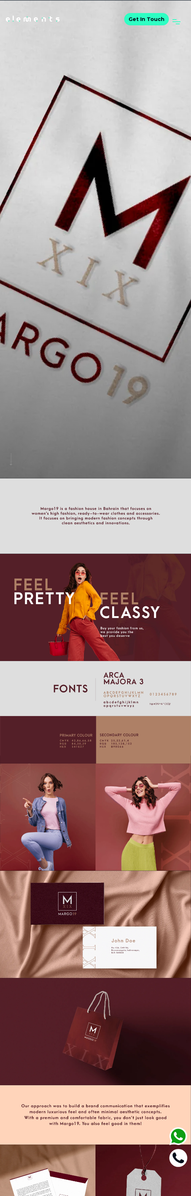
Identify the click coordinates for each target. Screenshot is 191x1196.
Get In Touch (146, 19)
